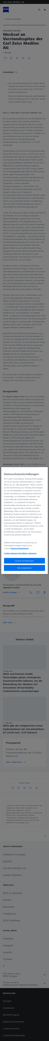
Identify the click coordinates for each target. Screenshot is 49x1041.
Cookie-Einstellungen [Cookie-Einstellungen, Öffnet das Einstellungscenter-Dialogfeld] (24, 560)
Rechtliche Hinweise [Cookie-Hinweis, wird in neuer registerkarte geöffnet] (27, 553)
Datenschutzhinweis (20, 548)
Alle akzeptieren (24, 568)
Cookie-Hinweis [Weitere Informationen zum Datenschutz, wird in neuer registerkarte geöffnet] (11, 553)
